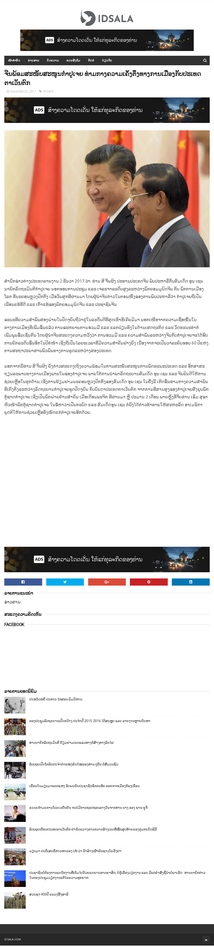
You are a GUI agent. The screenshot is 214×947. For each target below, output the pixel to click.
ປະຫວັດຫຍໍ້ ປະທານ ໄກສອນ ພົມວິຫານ (55, 701)
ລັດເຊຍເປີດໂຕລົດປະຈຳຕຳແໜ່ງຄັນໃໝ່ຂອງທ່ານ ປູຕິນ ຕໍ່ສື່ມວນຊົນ (73, 766)
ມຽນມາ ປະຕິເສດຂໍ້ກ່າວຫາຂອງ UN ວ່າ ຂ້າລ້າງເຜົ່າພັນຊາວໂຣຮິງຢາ (75, 852)
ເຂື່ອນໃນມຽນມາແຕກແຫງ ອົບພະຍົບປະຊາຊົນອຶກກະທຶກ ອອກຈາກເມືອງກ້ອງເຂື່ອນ (84, 787)
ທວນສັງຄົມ (73, 61)
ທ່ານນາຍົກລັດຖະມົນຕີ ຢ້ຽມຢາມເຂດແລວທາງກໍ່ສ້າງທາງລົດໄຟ (71, 744)
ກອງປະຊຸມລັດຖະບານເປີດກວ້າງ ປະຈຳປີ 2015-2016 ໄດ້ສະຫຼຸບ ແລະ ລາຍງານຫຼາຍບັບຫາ (89, 722)
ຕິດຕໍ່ (91, 61)
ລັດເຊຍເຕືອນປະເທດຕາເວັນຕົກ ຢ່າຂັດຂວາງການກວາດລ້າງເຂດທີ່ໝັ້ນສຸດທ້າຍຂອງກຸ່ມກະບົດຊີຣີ (93, 831)
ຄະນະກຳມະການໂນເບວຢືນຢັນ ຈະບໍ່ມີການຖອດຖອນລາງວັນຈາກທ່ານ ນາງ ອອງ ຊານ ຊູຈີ (88, 809)
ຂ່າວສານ (33, 61)
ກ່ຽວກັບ (107, 61)
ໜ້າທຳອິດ (14, 61)
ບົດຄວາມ (53, 61)
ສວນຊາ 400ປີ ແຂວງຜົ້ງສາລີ (48, 896)
